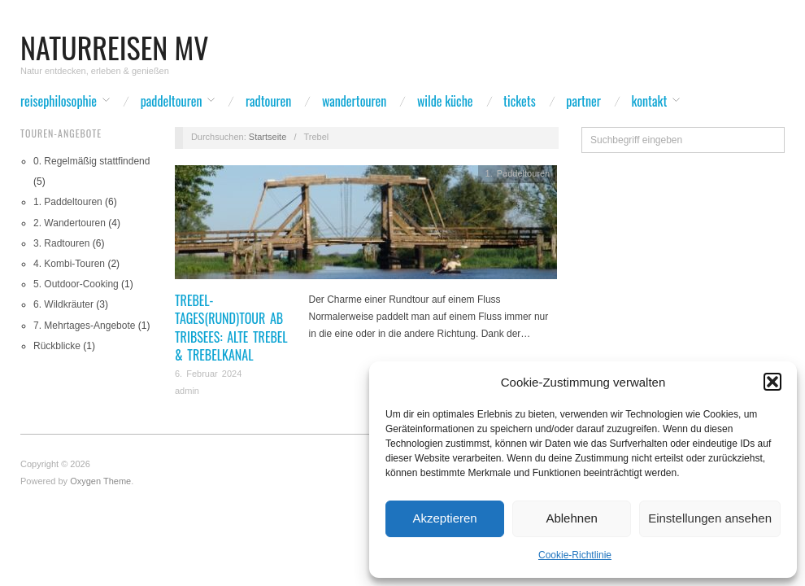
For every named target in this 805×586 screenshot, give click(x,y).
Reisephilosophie (58, 100)
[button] (772, 382)
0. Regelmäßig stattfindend (91, 161)
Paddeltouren (171, 100)
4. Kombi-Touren (69, 263)
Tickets (519, 100)
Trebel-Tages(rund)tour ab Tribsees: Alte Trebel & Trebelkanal (231, 328)
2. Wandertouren (69, 223)
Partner (583, 100)
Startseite (267, 137)
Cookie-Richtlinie (574, 555)
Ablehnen (571, 518)
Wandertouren (354, 100)
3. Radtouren (61, 243)
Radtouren (268, 100)
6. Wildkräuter (63, 304)
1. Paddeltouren (67, 202)
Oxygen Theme (100, 481)
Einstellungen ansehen (710, 518)
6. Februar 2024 (208, 373)
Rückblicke (56, 346)
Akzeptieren (444, 518)
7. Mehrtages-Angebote (84, 325)
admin (187, 391)
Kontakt (650, 100)
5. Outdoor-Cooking (76, 284)
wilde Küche (445, 100)
